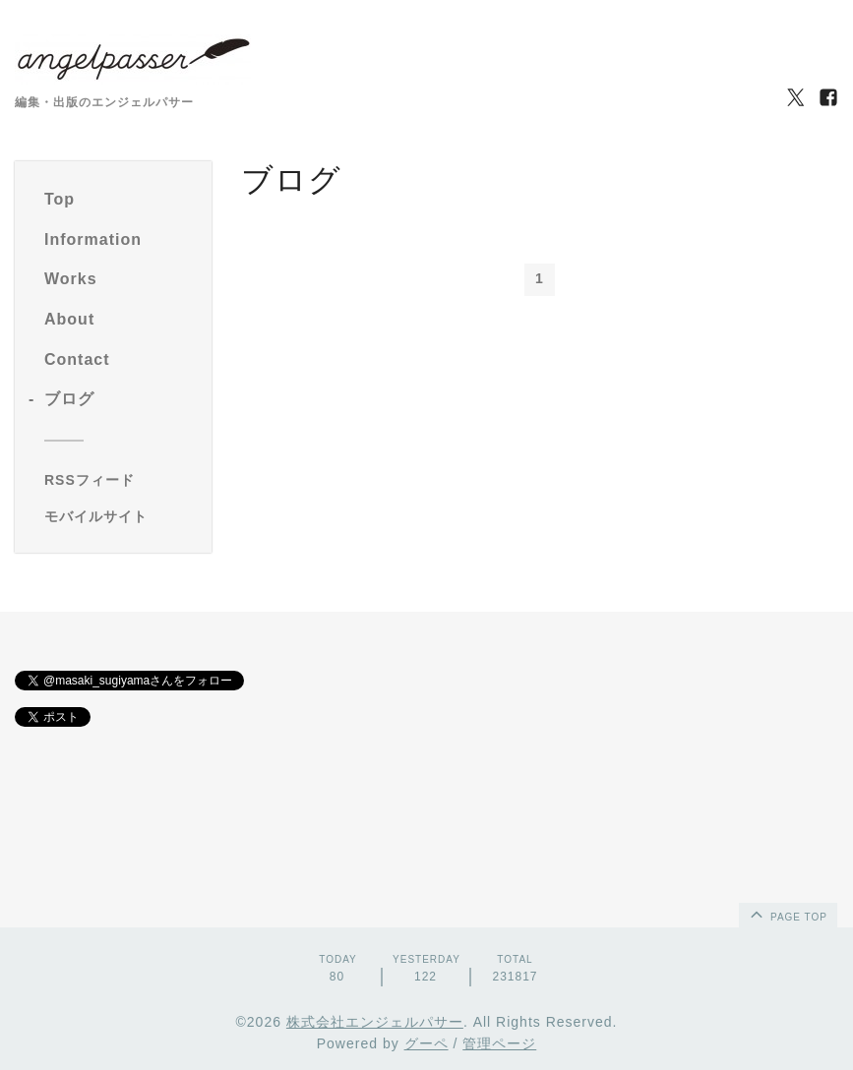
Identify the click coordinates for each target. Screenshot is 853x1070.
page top (787, 913)
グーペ (426, 1043)
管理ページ (499, 1043)
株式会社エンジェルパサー (374, 1022)
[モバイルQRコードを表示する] (120, 516)
